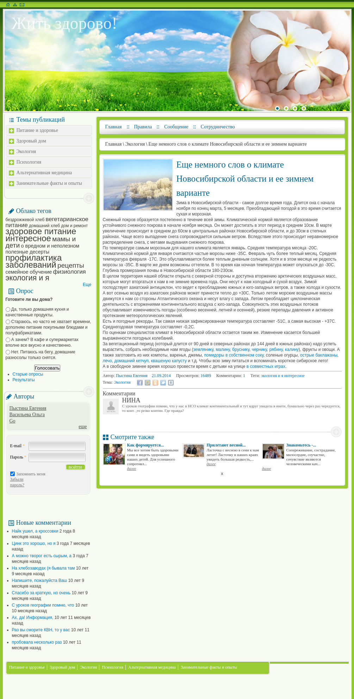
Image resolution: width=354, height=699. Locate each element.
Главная (113, 126)
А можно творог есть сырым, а (42, 555)
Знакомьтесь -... (301, 445)
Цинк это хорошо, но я (34, 543)
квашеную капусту (169, 360)
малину (223, 349)
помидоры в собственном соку (233, 355)
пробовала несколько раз (37, 642)
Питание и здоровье (37, 130)
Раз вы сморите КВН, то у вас (41, 629)
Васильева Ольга (27, 414)
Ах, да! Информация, (33, 617)
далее (131, 468)
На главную (8, 4)
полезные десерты (28, 252)
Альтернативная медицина (44, 172)
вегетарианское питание (47, 222)
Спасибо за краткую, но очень (41, 592)
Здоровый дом (31, 141)
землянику (203, 349)
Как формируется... (145, 445)
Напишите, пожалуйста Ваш (39, 580)
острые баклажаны (318, 355)
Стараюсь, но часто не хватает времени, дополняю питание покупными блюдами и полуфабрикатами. (48, 327)
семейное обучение (29, 272)
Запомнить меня (31, 474)
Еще (87, 284)
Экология (26, 151)
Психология (29, 162)
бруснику (240, 349)
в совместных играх (265, 366)
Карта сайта (15, 4)
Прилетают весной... (226, 445)
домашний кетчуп (131, 360)
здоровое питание (41, 231)
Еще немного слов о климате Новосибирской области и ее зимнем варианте (227, 144)
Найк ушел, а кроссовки (35, 531)
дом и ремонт (74, 225)
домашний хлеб (44, 225)
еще (83, 426)
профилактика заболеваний (34, 261)
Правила (143, 126)
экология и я (27, 277)
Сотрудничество (218, 126)
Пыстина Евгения (28, 408)
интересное (28, 238)
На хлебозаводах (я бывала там (43, 568)
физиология (69, 271)
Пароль (18, 457)
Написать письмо (22, 4)
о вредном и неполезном (50, 246)
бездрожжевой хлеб (25, 219)
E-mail (17, 445)
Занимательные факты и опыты (49, 183)
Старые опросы (28, 374)
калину (292, 349)
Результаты (24, 379)
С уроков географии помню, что (43, 605)
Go (12, 421)
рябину (275, 349)
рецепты (70, 265)
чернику (258, 349)
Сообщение (176, 126)
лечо (107, 360)
